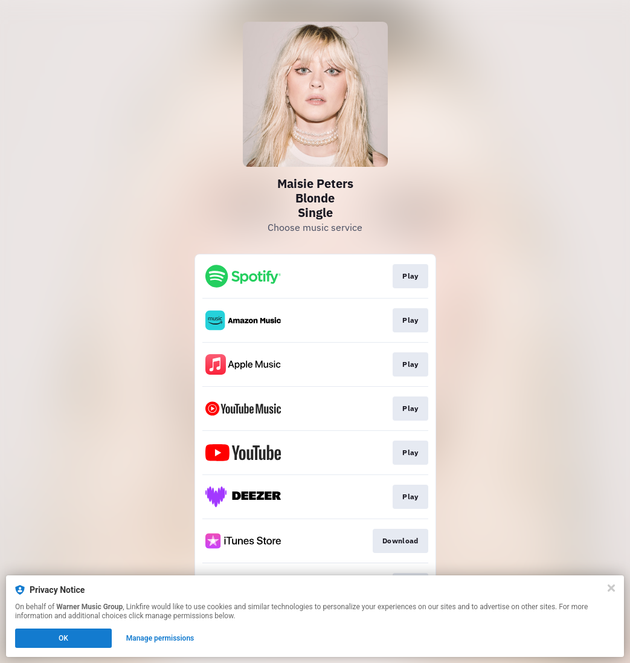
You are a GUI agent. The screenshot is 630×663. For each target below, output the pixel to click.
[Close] (611, 588)
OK (63, 638)
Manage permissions (160, 638)
